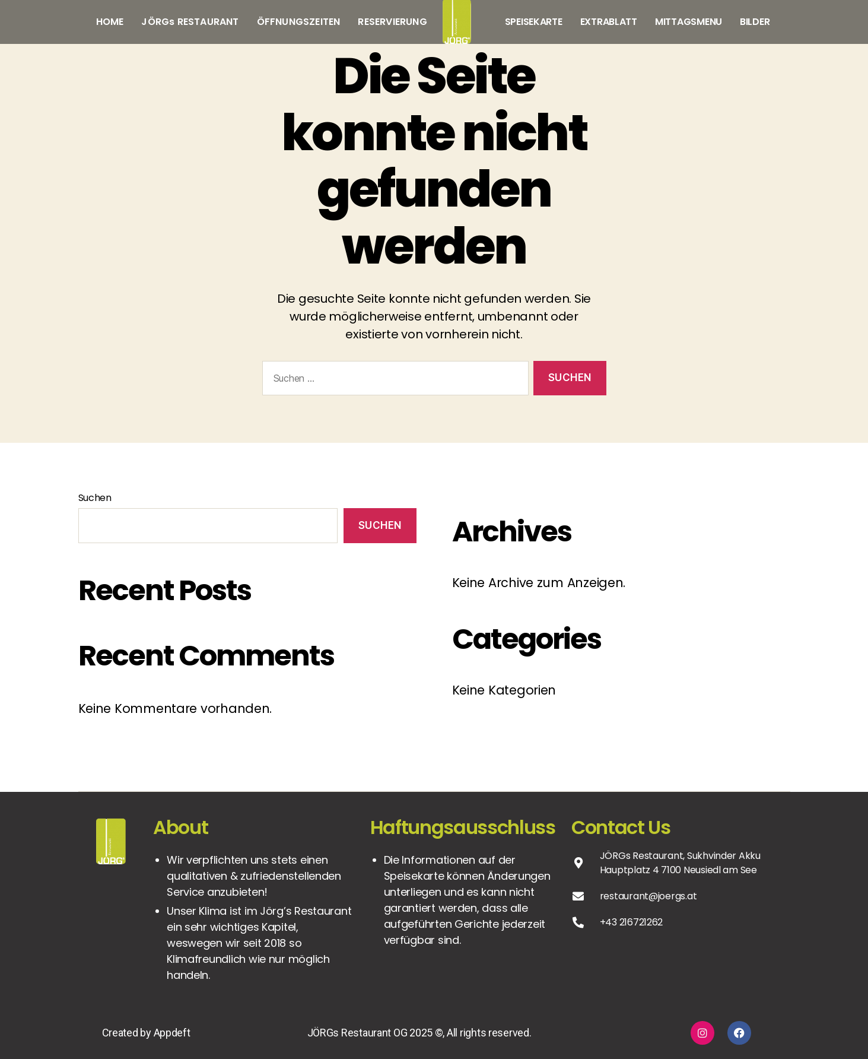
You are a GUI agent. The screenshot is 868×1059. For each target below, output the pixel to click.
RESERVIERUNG (392, 21)
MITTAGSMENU (688, 21)
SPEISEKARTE (533, 21)
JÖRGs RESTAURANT (190, 21)
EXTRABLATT (608, 21)
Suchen (95, 498)
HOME (110, 21)
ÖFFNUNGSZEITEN (299, 21)
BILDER (755, 21)
